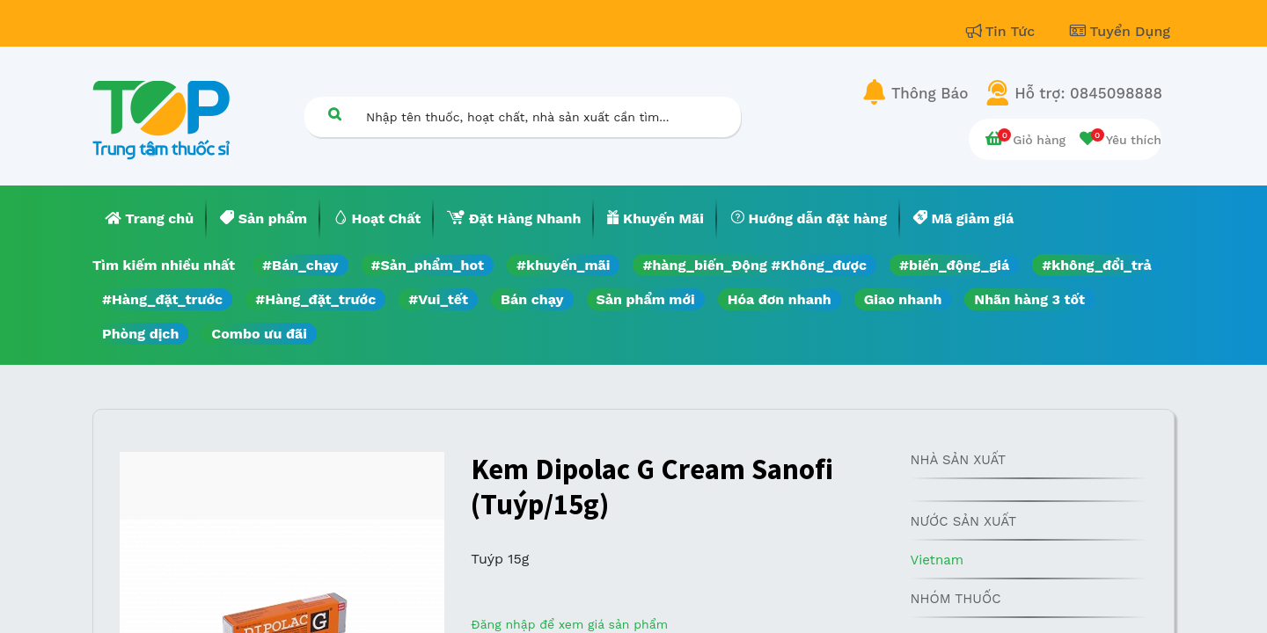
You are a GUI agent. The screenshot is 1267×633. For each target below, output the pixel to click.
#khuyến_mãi (563, 265)
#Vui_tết (438, 299)
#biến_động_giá (954, 265)
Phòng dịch (140, 333)
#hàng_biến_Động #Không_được (754, 265)
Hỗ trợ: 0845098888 (1088, 93)
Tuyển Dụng (1120, 31)
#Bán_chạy (300, 265)
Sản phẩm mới (646, 299)
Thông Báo (929, 93)
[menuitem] (149, 219)
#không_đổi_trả (1097, 265)
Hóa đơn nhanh (779, 299)
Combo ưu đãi (259, 333)
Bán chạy (532, 299)
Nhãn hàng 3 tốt (1029, 299)
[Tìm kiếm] (334, 114)
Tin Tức (1003, 31)
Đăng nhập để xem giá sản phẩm (569, 624)
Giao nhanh (903, 299)
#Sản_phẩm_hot (427, 265)
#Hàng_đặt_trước (162, 299)
